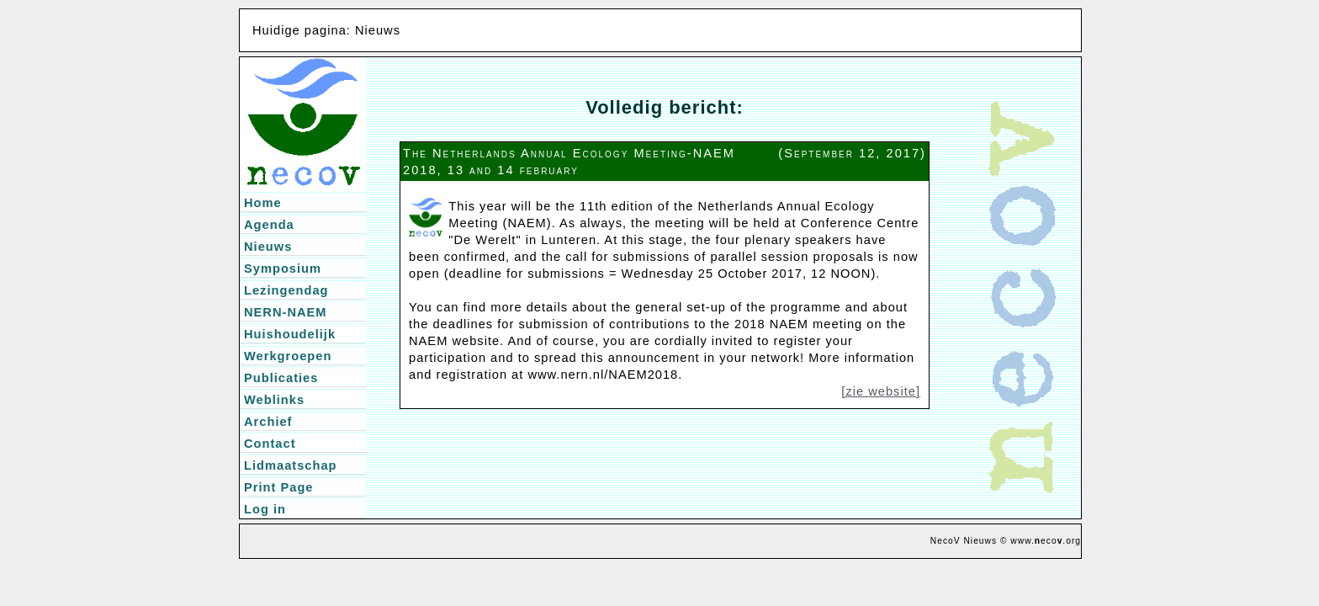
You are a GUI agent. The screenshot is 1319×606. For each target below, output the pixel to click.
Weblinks (274, 400)
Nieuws (268, 246)
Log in (265, 509)
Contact (270, 443)
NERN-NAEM (285, 312)
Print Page (279, 487)
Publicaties (281, 378)
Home (263, 203)
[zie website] (880, 391)
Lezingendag (286, 290)
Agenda (269, 224)
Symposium (282, 268)
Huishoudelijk (290, 334)
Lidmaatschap (290, 465)
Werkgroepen (287, 356)
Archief (268, 421)
